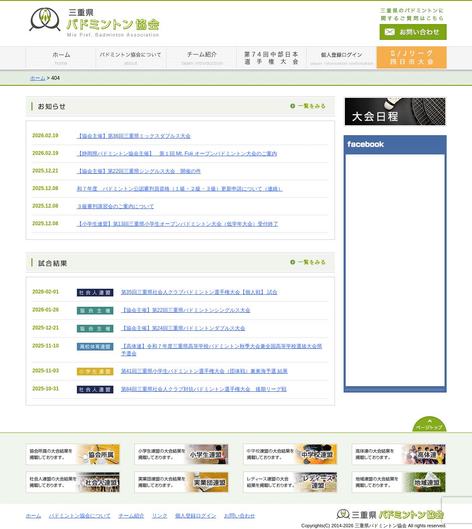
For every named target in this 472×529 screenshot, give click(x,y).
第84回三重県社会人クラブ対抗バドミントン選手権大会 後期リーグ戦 (203, 389)
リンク (159, 516)
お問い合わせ (239, 516)
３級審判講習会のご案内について (115, 206)
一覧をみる (312, 106)
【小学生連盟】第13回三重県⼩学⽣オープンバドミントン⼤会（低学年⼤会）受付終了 (177, 224)
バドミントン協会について (80, 516)
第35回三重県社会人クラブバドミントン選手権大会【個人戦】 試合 (199, 292)
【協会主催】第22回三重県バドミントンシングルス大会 (185, 310)
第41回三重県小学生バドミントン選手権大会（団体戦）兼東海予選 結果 (204, 371)
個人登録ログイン (195, 516)
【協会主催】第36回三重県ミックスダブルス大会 (134, 136)
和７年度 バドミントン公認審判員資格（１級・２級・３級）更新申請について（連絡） (180, 189)
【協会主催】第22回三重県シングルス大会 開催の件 (139, 171)
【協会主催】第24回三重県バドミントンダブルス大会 (183, 328)
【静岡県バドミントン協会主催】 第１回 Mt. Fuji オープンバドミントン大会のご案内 (177, 154)
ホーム (38, 78)
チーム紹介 (131, 516)
